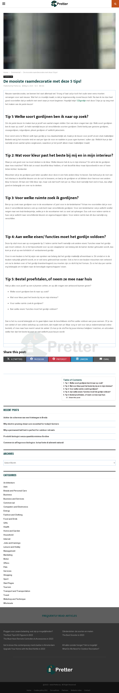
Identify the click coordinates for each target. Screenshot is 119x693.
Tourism (7, 587)
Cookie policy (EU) (40, 690)
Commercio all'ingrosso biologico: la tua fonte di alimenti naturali (33, 443)
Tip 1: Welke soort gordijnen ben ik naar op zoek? (84, 383)
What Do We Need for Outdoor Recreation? (80, 649)
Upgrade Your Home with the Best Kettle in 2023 (24, 649)
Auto (5, 487)
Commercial (8, 76)
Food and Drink (10, 519)
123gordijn (81, 100)
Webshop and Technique (14, 599)
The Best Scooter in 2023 (73, 635)
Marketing (8, 555)
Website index (76, 690)
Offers (6, 563)
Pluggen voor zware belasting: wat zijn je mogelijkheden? (28, 631)
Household (8, 535)
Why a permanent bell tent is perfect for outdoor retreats (29, 430)
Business (7, 495)
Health (6, 527)
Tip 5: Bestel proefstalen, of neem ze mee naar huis (85, 395)
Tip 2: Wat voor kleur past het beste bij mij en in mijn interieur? (89, 386)
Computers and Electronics (15, 507)
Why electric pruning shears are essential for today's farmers (31, 424)
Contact (87, 690)
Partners (65, 690)
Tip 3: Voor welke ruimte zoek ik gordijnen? (81, 389)
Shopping (7, 575)
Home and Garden (11, 531)
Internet (6, 539)
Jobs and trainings (11, 543)
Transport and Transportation (16, 591)
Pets (5, 567)
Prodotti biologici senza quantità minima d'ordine (26, 436)
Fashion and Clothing (13, 515)
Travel (6, 595)
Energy (6, 511)
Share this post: (74, 397)
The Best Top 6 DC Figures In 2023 (18, 635)
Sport (5, 579)
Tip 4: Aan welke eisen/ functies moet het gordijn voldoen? (88, 392)
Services (7, 571)
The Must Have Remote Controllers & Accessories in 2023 (28, 639)
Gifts (5, 523)
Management (9, 551)
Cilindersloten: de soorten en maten (77, 631)
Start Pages (8, 583)
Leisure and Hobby (11, 547)
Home (29, 690)
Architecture (9, 483)
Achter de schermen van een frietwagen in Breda (25, 417)
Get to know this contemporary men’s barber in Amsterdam (29, 645)
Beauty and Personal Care (15, 491)
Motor (6, 559)
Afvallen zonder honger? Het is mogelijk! (79, 645)
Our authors (54, 690)
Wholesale (8, 603)
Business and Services (13, 499)
